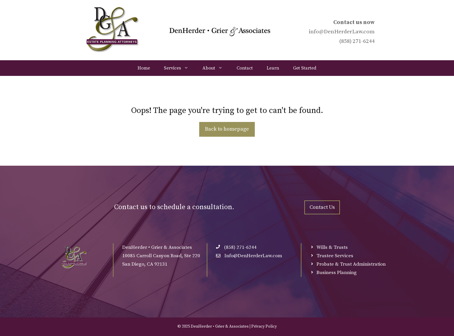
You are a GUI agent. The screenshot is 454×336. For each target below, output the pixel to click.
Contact (245, 68)
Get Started (304, 68)
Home (144, 68)
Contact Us (322, 207)
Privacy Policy (264, 326)
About (216, 68)
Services (179, 68)
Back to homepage (227, 129)
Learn (273, 68)
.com (368, 31)
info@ (316, 31)
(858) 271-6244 (357, 41)
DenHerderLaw (343, 31)
